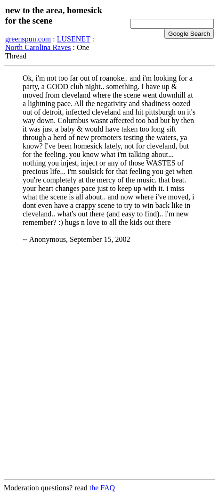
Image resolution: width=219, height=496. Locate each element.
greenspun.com (28, 39)
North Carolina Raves (38, 47)
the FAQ (102, 488)
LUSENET (73, 39)
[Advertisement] (109, 361)
